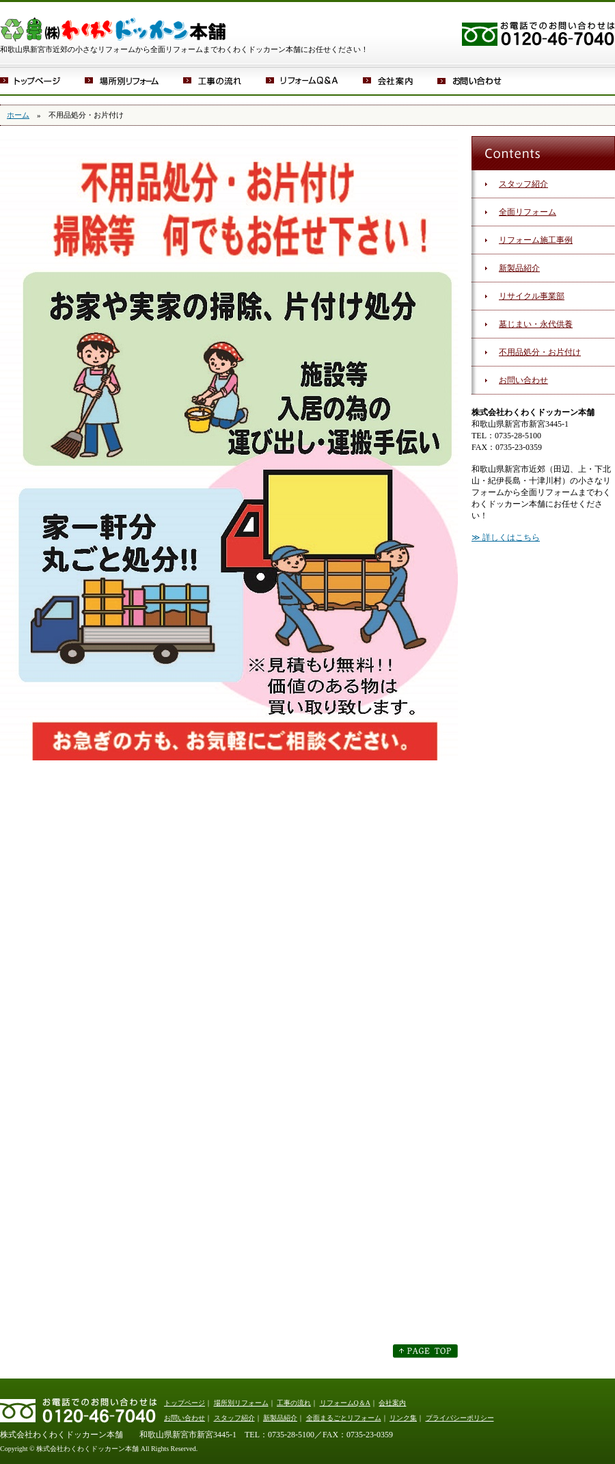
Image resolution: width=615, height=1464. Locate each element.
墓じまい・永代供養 (536, 324)
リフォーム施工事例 (536, 240)
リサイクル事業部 (531, 296)
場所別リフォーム (134, 80)
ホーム (18, 115)
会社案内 (400, 80)
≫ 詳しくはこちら (506, 537)
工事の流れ (224, 80)
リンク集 (403, 1418)
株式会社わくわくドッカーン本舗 (113, 22)
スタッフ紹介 (523, 184)
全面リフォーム (527, 212)
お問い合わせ (478, 80)
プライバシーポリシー (460, 1418)
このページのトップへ (425, 1351)
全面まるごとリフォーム (343, 1418)
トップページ (42, 80)
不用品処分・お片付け (540, 352)
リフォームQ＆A (314, 80)
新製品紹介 (519, 268)
